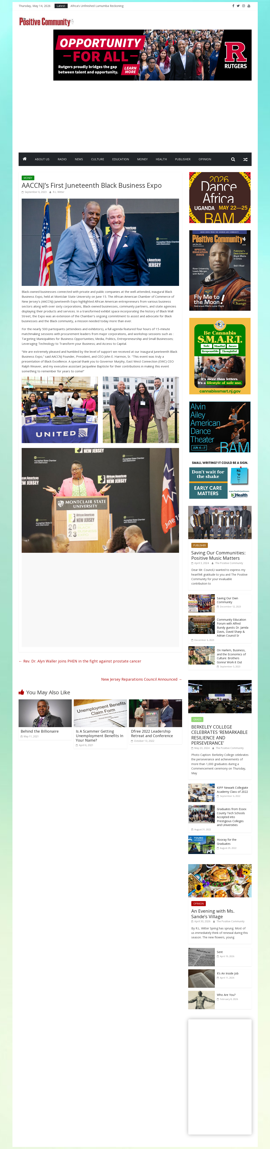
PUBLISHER (182, 159)
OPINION (205, 159)
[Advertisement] (152, 114)
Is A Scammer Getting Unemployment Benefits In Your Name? (99, 735)
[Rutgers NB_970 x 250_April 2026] (152, 32)
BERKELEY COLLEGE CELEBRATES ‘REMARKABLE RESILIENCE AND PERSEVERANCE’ (219, 735)
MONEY (142, 159)
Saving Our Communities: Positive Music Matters (218, 555)
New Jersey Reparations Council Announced (141, 679)
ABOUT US (42, 159)
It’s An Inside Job (228, 973)
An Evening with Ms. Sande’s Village (212, 913)
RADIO (62, 159)
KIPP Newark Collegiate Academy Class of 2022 (232, 790)
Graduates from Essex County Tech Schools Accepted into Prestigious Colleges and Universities (231, 817)
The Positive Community (229, 563)
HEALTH (161, 159)
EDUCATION (120, 159)
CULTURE (97, 159)
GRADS (197, 719)
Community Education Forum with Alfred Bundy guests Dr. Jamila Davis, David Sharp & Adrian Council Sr (232, 627)
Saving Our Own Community (227, 600)
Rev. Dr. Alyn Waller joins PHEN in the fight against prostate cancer (80, 661)
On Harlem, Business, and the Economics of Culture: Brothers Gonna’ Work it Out (231, 656)
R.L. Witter (58, 192)
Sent (220, 952)
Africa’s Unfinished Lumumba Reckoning (97, 6)
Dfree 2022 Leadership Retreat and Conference (152, 733)
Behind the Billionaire (40, 731)
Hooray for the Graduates (226, 842)
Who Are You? (226, 995)
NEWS (79, 159)
